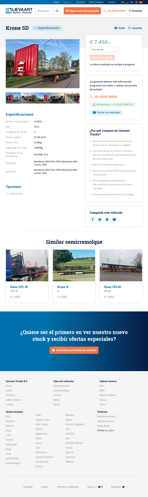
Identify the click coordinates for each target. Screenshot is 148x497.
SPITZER (70, 433)
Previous (10, 63)
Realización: (118, 486)
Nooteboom (42, 461)
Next (75, 63)
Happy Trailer (43, 419)
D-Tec (9, 435)
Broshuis (10, 421)
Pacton (39, 466)
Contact (111, 2)
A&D (8, 416)
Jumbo (39, 429)
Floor (8, 453)
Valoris (66, 2)
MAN (102, 390)
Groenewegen (13, 463)
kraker (39, 438)
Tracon (69, 447)
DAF (101, 385)
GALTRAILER (12, 458)
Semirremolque (61, 390)
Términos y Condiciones (67, 486)
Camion (57, 395)
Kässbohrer (41, 433)
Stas (68, 438)
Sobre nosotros (96, 2)
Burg (8, 430)
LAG (38, 447)
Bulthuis (10, 425)
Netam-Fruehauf (44, 457)
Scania (102, 399)
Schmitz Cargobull (75, 424)
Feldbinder (11, 444)
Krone (39, 443)
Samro (69, 419)
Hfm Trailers (42, 424)
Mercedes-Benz (107, 395)
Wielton (69, 461)
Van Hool (70, 457)
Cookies (44, 486)
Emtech (10, 439)
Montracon (41, 452)
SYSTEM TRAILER (74, 443)
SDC (68, 429)
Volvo (102, 404)
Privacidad (27, 486)
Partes (56, 404)
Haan (38, 415)
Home (56, 2)
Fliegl (8, 449)
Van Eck (70, 452)
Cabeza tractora (61, 385)
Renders (70, 415)
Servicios (80, 2)
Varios (56, 399)
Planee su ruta (106, 430)
